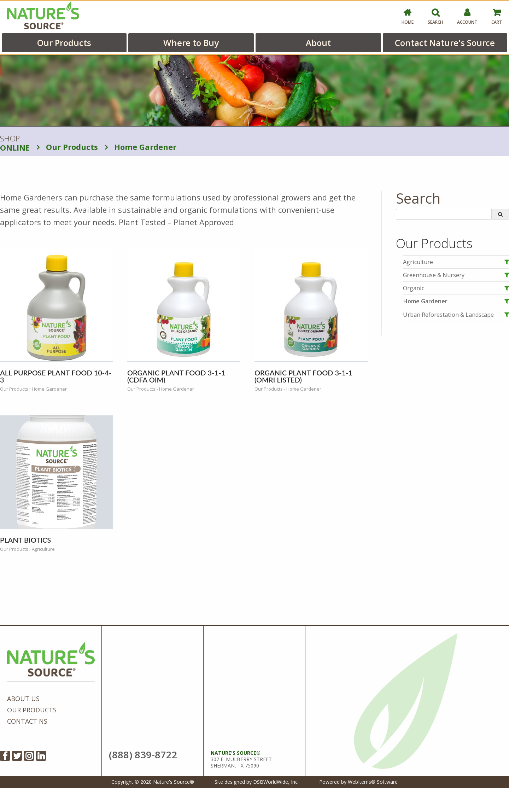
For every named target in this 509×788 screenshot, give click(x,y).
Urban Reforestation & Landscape (448, 315)
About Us (23, 698)
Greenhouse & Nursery (433, 275)
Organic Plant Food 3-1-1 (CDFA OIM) (176, 376)
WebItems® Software (373, 781)
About (318, 42)
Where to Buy (191, 42)
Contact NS (27, 721)
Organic (413, 288)
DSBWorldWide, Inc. (276, 781)
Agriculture (418, 262)
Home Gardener (140, 146)
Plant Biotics (25, 540)
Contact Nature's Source (445, 42)
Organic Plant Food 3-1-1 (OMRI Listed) (303, 376)
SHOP (15, 143)
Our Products (64, 42)
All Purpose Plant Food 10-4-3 (55, 376)
